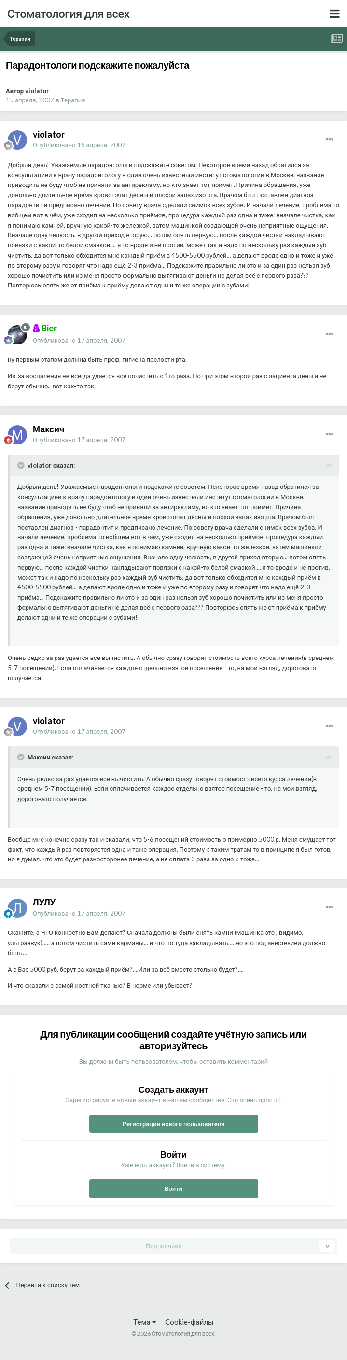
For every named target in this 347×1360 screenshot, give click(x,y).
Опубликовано (79, 145)
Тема (144, 1321)
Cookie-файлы (189, 1321)
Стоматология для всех (68, 13)
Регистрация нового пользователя (174, 1124)
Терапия (73, 100)
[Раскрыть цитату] (21, 465)
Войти (173, 1188)
